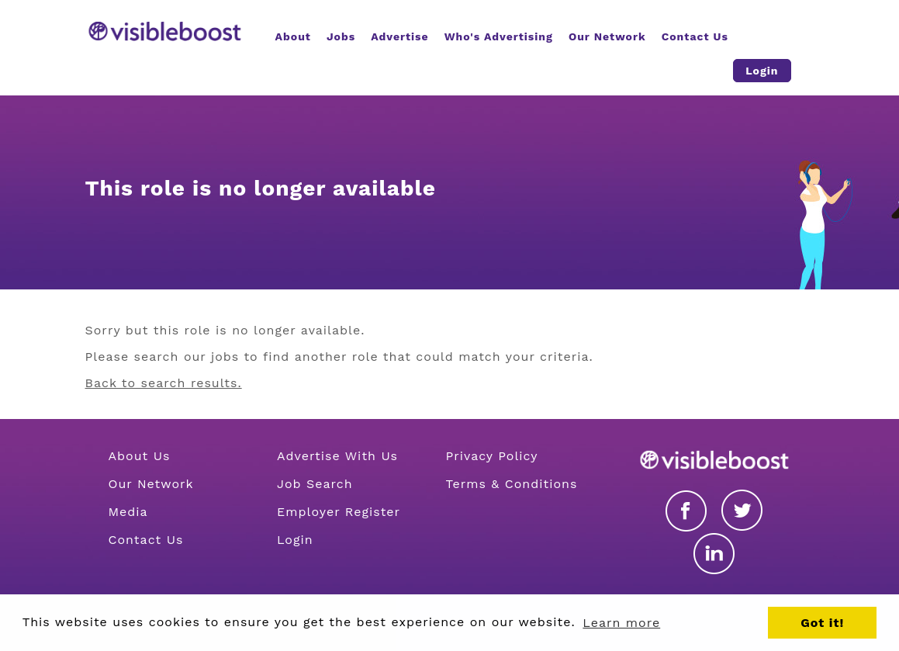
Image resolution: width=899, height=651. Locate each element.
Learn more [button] (621, 622)
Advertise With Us (337, 455)
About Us (140, 455)
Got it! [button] (822, 622)
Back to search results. (163, 383)
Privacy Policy (492, 455)
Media (128, 511)
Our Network (151, 483)
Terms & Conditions (512, 483)
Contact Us (146, 539)
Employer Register (338, 511)
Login (295, 539)
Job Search (315, 483)
